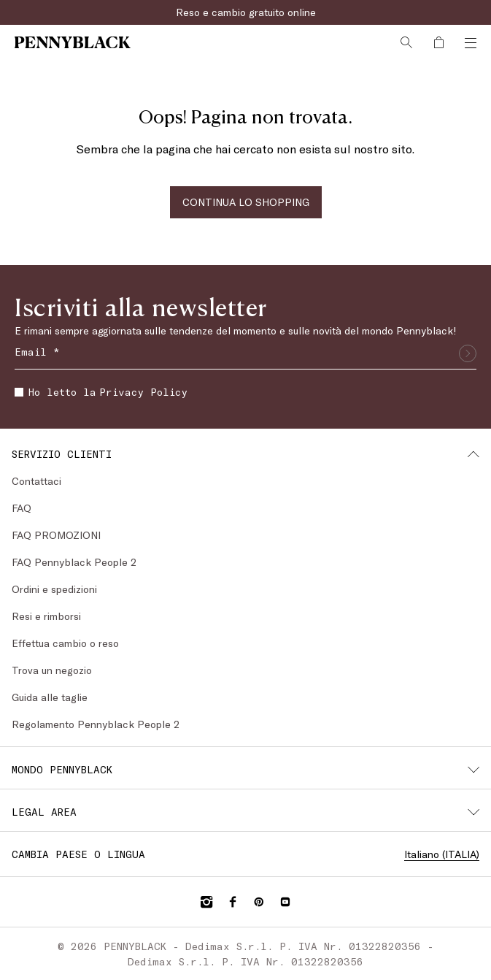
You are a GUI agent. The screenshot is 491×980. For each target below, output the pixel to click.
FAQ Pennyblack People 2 (74, 562)
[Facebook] (232, 902)
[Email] (245, 353)
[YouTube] (285, 902)
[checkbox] (19, 392)
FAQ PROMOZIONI (56, 535)
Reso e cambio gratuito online (246, 12)
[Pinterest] (259, 902)
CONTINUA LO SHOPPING (245, 202)
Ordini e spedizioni (54, 589)
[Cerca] (406, 42)
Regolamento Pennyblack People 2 (95, 724)
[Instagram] (206, 902)
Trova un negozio (52, 670)
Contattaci (36, 481)
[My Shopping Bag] (438, 42)
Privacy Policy (143, 392)
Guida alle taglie (50, 697)
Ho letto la (101, 391)
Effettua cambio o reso (65, 643)
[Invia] (467, 353)
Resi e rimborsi (46, 616)
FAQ (21, 508)
